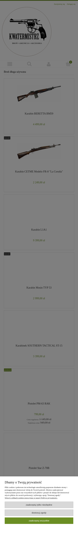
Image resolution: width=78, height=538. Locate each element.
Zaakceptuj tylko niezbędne (39, 505)
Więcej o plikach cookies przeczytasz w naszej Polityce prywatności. (31, 498)
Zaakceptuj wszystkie (39, 520)
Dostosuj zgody (39, 512)
